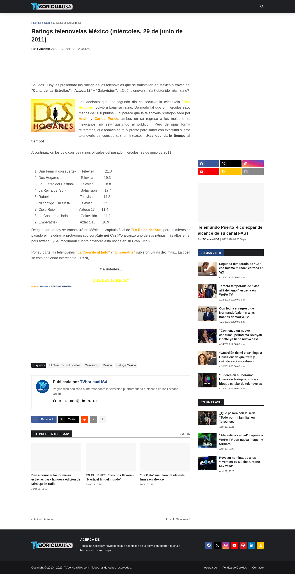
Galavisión (91, 365)
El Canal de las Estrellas (67, 22)
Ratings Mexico (126, 365)
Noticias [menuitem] (58, 20)
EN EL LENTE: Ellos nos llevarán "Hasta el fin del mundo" (109, 477)
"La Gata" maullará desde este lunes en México (162, 477)
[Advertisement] (111, 66)
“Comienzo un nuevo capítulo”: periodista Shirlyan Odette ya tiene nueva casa (240, 335)
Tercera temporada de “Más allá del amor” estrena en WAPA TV (239, 290)
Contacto (258, 567)
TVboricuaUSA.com (76, 567)
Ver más (185, 433)
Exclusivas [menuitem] (170, 20)
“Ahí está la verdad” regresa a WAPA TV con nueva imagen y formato (241, 440)
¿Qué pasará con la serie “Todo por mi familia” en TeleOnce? (237, 417)
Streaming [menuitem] (144, 20)
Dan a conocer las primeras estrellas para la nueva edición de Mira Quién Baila (55, 479)
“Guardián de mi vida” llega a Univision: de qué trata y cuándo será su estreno (240, 357)
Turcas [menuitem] (122, 20)
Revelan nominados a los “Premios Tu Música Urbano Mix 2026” (239, 462)
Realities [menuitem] (102, 20)
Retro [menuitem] (192, 20)
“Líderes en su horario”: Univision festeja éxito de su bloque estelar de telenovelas (240, 379)
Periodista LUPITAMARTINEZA (56, 286)
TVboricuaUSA (94, 382)
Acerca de (210, 567)
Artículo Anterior (44, 519)
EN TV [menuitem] (79, 20)
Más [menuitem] (207, 20)
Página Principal (40, 22)
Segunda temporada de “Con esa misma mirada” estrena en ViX (241, 268)
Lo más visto (211, 253)
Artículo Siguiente (177, 519)
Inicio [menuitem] (39, 20)
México (107, 365)
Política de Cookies (234, 567)
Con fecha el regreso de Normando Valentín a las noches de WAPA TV (237, 313)
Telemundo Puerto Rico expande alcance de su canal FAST (230, 230)
